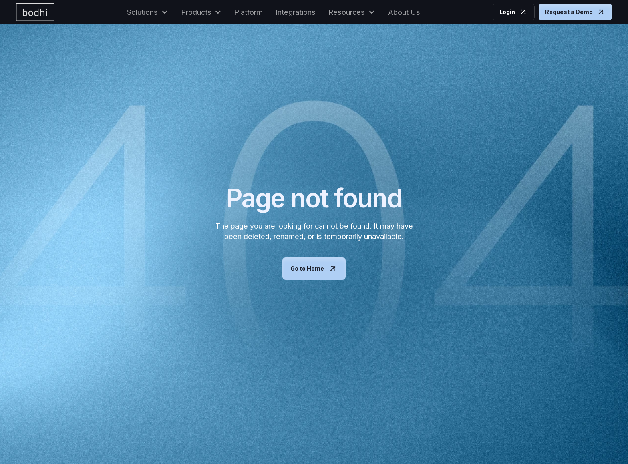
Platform (248, 12)
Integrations (296, 12)
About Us (404, 12)
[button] (148, 12)
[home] (35, 12)
